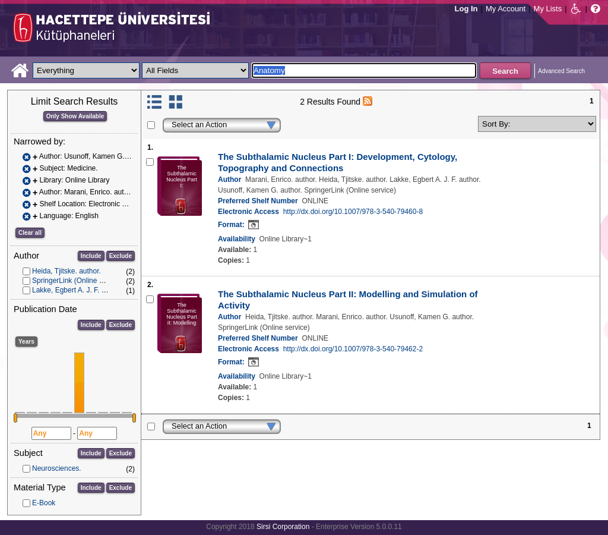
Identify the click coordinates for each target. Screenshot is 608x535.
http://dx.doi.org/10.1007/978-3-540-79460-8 (353, 211)
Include (91, 256)
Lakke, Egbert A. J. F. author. (77, 290)
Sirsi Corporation (282, 527)
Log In (466, 8)
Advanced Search (561, 71)
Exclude (120, 256)
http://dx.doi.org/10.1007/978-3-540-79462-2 (353, 349)
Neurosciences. (56, 468)
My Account (505, 8)
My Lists (548, 8)
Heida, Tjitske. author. (66, 271)
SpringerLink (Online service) (78, 280)
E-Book (43, 503)
